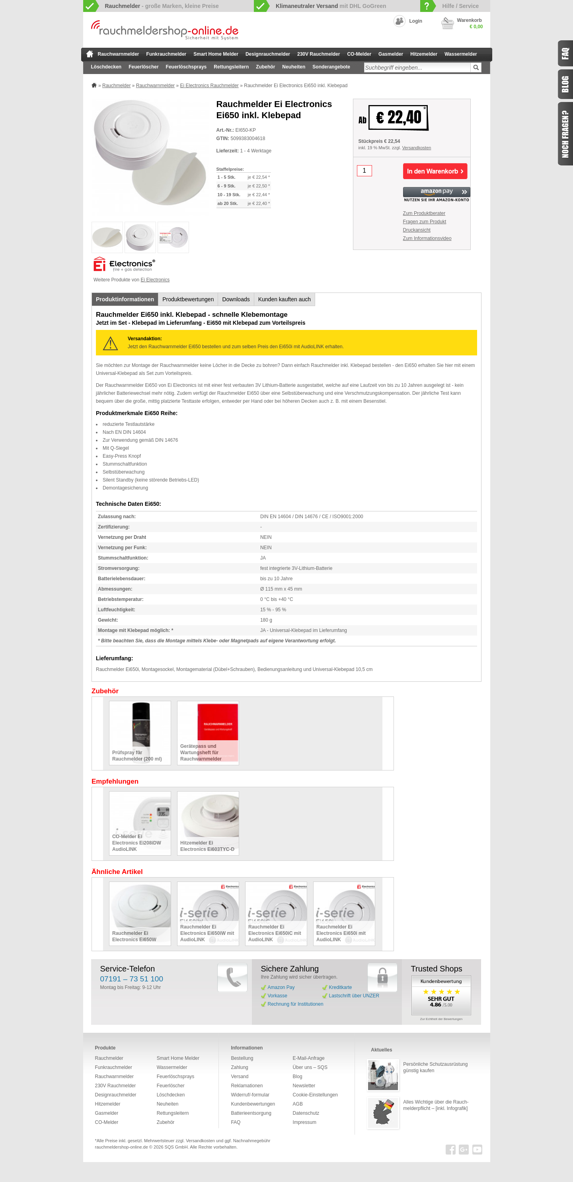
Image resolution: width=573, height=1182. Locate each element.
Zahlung (239, 1067)
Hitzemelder (423, 54)
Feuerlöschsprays (186, 67)
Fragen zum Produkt (424, 221)
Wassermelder (460, 54)
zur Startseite (89, 54)
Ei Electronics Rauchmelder (209, 85)
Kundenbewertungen (253, 1104)
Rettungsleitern (231, 67)
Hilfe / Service (460, 6)
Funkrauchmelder (166, 54)
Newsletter (304, 1085)
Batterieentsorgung (251, 1113)
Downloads (235, 299)
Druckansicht (417, 230)
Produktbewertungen (188, 299)
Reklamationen (247, 1085)
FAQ (235, 1122)
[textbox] (417, 67)
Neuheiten (293, 67)
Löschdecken (106, 67)
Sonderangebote (331, 67)
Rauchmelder (116, 85)
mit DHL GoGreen (331, 6)
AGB (298, 1104)
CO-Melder (359, 54)
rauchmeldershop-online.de (121, 1147)
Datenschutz (306, 1113)
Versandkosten (416, 147)
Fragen (565, 133)
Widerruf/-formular (250, 1095)
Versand (239, 1076)
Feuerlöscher (143, 67)
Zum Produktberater (424, 213)
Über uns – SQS (310, 1067)
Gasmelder (390, 54)
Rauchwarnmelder (118, 54)
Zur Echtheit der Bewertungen (441, 1019)
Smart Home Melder (215, 54)
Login (416, 21)
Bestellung (242, 1058)
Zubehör (265, 67)
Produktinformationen (125, 299)
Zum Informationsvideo (427, 238)
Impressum (304, 1122)
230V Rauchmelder (318, 54)
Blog (297, 1076)
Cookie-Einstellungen (315, 1095)
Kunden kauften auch (284, 299)
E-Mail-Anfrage (309, 1058)
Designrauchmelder (268, 54)
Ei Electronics (155, 280)
